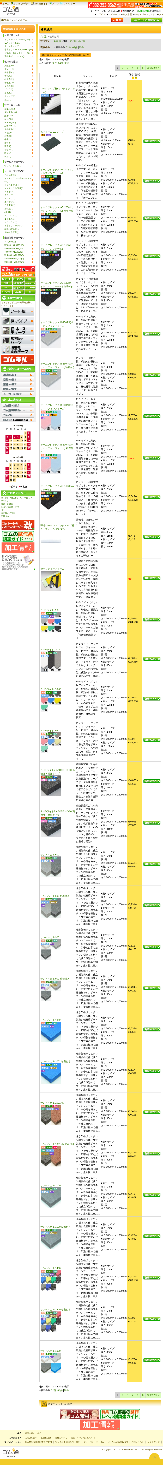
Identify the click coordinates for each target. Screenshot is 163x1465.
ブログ (54, 3)
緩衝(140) (8, 115)
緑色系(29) (9, 79)
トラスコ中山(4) (11, 185)
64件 (74, 47)
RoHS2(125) (10, 122)
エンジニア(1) (10, 215)
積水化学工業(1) (11, 229)
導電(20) (8, 133)
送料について (61, 1437)
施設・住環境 (7, 504)
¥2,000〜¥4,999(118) (14, 245)
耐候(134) (8, 119)
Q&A (160, 14)
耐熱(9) (7, 143)
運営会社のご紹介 (33, 1433)
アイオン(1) (9, 192)
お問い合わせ (137, 1442)
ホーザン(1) (9, 202)
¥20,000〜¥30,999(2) (14, 259)
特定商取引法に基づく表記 (67, 1442)
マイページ (114, 14)
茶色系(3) (8, 93)
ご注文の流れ (31, 1437)
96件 (81, 47)
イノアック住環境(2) (13, 188)
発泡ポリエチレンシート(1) (17, 53)
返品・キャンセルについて (83, 1437)
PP (2, 510)
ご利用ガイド (39, 3)
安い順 (73, 41)
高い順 (82, 41)
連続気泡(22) (10, 129)
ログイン (100, 14)
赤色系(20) (9, 83)
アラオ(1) (8, 195)
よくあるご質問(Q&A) (118, 1442)
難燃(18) (8, 136)
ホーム (4, 3)
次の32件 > (153, 67)
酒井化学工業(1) (11, 232)
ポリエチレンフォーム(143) (17, 39)
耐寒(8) (7, 146)
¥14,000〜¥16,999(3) (14, 255)
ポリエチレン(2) (11, 46)
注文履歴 (127, 14)
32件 (68, 47)
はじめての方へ (20, 3)
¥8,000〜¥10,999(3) (13, 252)
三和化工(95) (10, 175)
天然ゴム (5, 516)
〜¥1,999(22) (10, 242)
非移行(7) (8, 149)
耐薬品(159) (9, 109)
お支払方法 (46, 1437)
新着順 (57, 41)
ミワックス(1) (10, 222)
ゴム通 (43, 36)
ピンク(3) (8, 89)
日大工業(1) (9, 205)
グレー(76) (9, 69)
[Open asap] (154, 1458)
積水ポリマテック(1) (13, 225)
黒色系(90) (9, 65)
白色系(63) (9, 72)
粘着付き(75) (10, 126)
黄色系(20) (9, 86)
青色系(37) (9, 76)
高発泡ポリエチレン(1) (15, 56)
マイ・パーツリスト (145, 14)
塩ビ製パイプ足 (8, 513)
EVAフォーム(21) (12, 43)
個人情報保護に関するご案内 (38, 1442)
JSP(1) (7, 212)
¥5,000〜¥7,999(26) (13, 248)
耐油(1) (7, 156)
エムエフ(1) (9, 198)
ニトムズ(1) (9, 219)
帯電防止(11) (10, 139)
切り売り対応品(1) (12, 166)
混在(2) (7, 99)
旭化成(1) (8, 208)
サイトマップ (153, 1442)
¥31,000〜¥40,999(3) (14, 262)
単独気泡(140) (10, 112)
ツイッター (67, 3)
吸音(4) (7, 153)
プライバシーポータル (94, 1442)
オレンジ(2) (9, 96)
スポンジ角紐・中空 (10, 507)
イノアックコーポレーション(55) (17, 180)
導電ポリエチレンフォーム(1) (18, 49)
